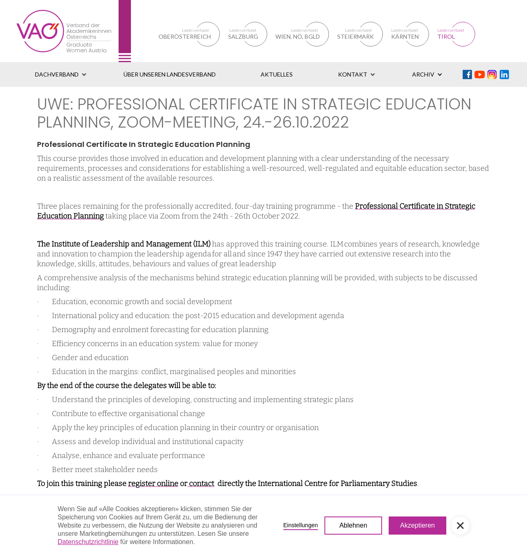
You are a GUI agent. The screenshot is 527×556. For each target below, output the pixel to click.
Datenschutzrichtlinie (88, 541)
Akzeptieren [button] (417, 525)
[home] (73, 31)
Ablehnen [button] (353, 525)
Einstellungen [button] (300, 525)
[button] (61, 74)
